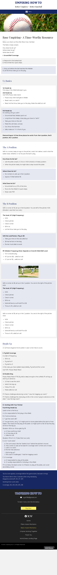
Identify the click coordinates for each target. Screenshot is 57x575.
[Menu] (28, 11)
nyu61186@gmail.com (30, 497)
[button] (28, 508)
